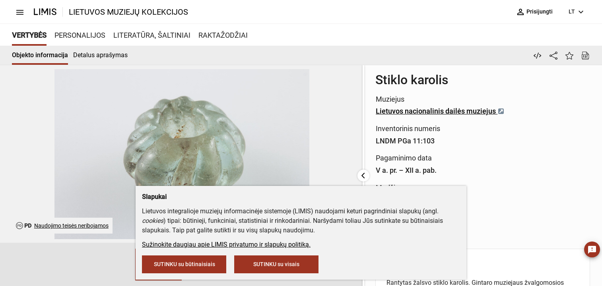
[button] (56, 264)
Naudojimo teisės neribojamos (71, 225)
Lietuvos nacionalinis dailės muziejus (298, 111)
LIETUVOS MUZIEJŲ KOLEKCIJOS (128, 12)
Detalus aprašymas (100, 55)
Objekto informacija (40, 55)
